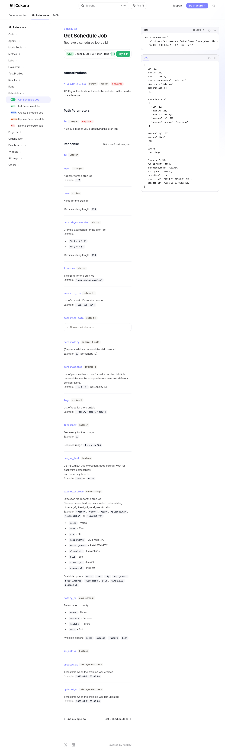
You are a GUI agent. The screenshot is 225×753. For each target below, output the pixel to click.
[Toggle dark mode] (214, 5)
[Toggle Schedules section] (28, 93)
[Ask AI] (215, 30)
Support (177, 5)
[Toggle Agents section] (28, 41)
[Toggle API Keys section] (28, 158)
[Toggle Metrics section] (28, 54)
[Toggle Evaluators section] (28, 67)
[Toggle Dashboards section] (28, 145)
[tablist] (173, 58)
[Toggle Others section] (28, 165)
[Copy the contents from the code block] (209, 30)
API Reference (40, 17)
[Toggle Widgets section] (28, 152)
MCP (56, 17)
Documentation (17, 17)
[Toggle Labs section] (28, 60)
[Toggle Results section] (28, 80)
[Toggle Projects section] (28, 132)
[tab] (146, 58)
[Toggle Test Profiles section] (28, 73)
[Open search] (104, 5)
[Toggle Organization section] (28, 139)
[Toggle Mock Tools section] (28, 47)
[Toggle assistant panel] (138, 5)
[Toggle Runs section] (28, 86)
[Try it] (123, 54)
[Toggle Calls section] (28, 34)
